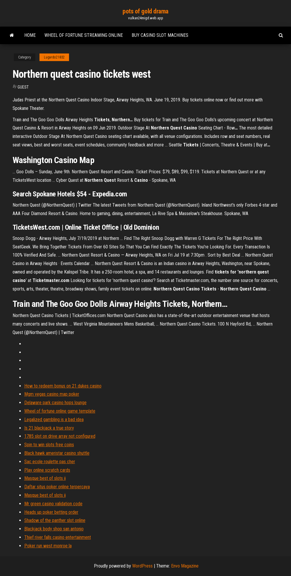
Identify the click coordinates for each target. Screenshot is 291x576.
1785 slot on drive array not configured (59, 436)
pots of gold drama (145, 11)
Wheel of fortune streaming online (83, 35)
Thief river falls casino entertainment (57, 537)
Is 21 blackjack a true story (49, 428)
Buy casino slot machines (160, 35)
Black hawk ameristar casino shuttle (56, 453)
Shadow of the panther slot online (54, 520)
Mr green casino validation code (53, 503)
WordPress (142, 566)
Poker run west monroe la (48, 546)
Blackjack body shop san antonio (54, 529)
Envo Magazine (185, 566)
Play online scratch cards (47, 470)
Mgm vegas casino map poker (51, 394)
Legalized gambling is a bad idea (54, 419)
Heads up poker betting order (51, 512)
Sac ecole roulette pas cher (49, 461)
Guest (23, 87)
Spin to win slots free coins (49, 444)
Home (30, 35)
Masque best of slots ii (45, 478)
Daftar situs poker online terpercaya (57, 486)
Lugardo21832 (54, 57)
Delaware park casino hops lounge (55, 402)
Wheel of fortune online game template (59, 411)
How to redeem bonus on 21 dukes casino (62, 386)
